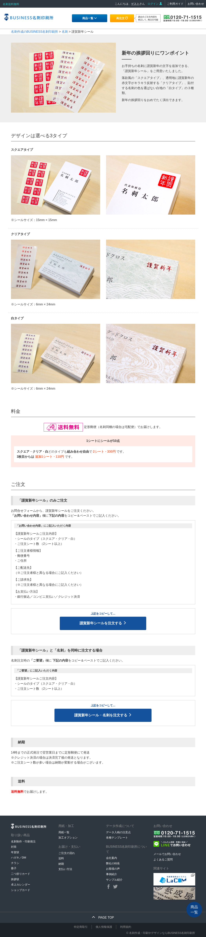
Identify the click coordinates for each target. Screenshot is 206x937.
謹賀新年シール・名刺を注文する (103, 715)
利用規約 (125, 926)
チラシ (15, 863)
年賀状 (15, 852)
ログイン (155, 3)
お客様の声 (113, 868)
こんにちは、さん (130, 3)
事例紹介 (111, 874)
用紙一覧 (63, 832)
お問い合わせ (196, 3)
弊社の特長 (113, 863)
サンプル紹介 (114, 879)
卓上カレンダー (20, 884)
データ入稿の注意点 (118, 832)
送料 (61, 858)
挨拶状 (15, 879)
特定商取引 (81, 926)
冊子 (13, 868)
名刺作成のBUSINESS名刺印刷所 (34, 31)
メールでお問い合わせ (167, 854)
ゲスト (135, 3)
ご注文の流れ (66, 853)
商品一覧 (89, 18)
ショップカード (20, 890)
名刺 (65, 31)
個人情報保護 (104, 926)
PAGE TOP (103, 917)
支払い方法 (65, 869)
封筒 (13, 846)
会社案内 (111, 857)
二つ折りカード (20, 873)
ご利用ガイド (175, 3)
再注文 (122, 18)
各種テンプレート (117, 837)
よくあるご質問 (163, 859)
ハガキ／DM (18, 857)
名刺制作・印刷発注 (23, 841)
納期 (61, 863)
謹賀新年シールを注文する (103, 623)
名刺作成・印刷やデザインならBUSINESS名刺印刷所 (162, 932)
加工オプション (68, 837)
